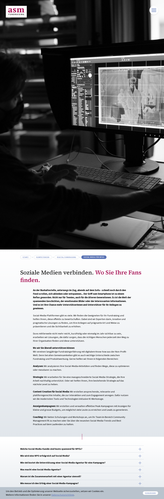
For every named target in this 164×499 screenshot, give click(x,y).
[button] (82, 448)
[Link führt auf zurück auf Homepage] (16, 11)
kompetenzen (42, 257)
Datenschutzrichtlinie (62, 495)
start (26, 257)
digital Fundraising (66, 257)
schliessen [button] (150, 493)
